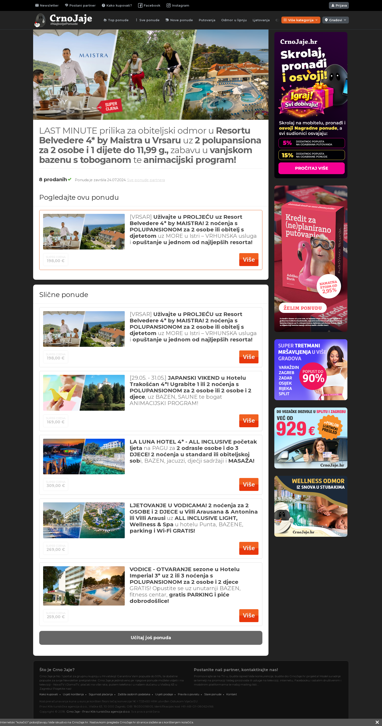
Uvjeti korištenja (73, 694)
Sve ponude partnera (146, 180)
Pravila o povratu (188, 694)
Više (249, 259)
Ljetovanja (261, 20)
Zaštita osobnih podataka (134, 694)
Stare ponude (212, 694)
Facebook (149, 5)
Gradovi (335, 20)
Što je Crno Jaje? (57, 669)
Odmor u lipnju (234, 20)
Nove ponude (179, 20)
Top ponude (116, 20)
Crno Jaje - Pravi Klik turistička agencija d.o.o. (98, 711)
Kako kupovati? (117, 5)
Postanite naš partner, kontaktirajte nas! (236, 669)
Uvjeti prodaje (164, 694)
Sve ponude (147, 20)
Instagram (177, 5)
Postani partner (80, 5)
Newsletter (47, 5)
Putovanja (207, 20)
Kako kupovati (48, 694)
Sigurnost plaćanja (101, 694)
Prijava (339, 5)
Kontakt (231, 694)
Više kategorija (300, 20)
